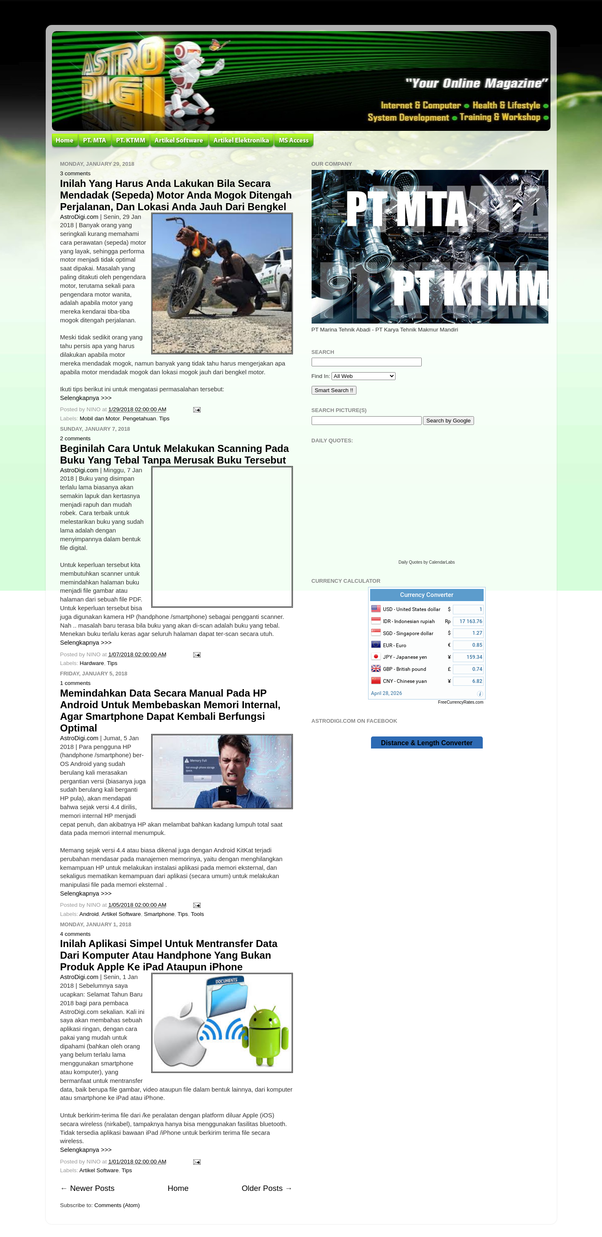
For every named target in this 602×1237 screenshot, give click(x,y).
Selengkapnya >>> (86, 398)
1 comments (75, 683)
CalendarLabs (442, 562)
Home (178, 1188)
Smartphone (159, 914)
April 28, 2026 (386, 693)
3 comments (75, 173)
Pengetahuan (139, 418)
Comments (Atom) (117, 1205)
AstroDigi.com (79, 217)
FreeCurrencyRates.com (461, 702)
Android (89, 914)
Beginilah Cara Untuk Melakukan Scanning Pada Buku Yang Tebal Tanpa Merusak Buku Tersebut (174, 454)
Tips (164, 418)
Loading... (427, 503)
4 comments (75, 934)
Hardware (92, 663)
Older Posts (262, 1188)
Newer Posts (92, 1188)
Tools (197, 914)
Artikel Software (121, 914)
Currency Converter (426, 595)
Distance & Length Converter (426, 742)
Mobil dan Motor (100, 418)
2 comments (75, 438)
